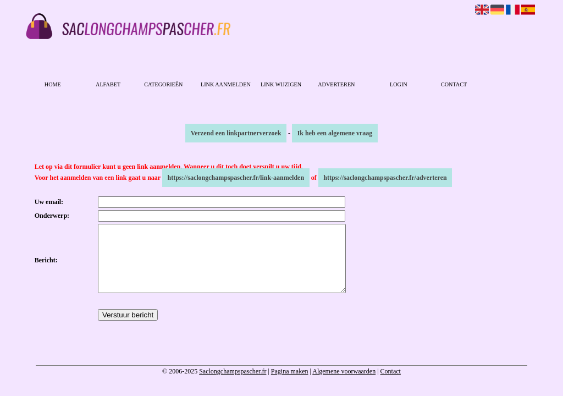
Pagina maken (289, 384)
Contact (454, 84)
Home (53, 84)
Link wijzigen (281, 84)
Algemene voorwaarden (344, 384)
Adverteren (336, 84)
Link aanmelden (226, 84)
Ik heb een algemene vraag (335, 133)
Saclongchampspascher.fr (232, 384)
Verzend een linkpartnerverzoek (236, 133)
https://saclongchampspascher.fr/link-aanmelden (236, 178)
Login (398, 84)
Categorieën (163, 84)
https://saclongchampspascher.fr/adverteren (384, 178)
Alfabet (108, 84)
